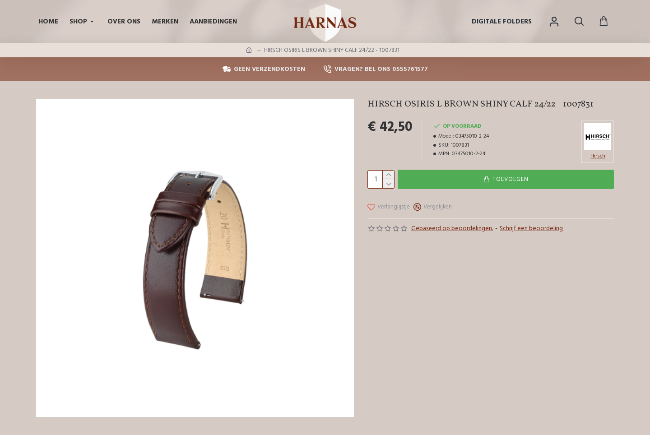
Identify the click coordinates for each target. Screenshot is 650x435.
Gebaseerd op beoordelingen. (452, 228)
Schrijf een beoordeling (531, 228)
